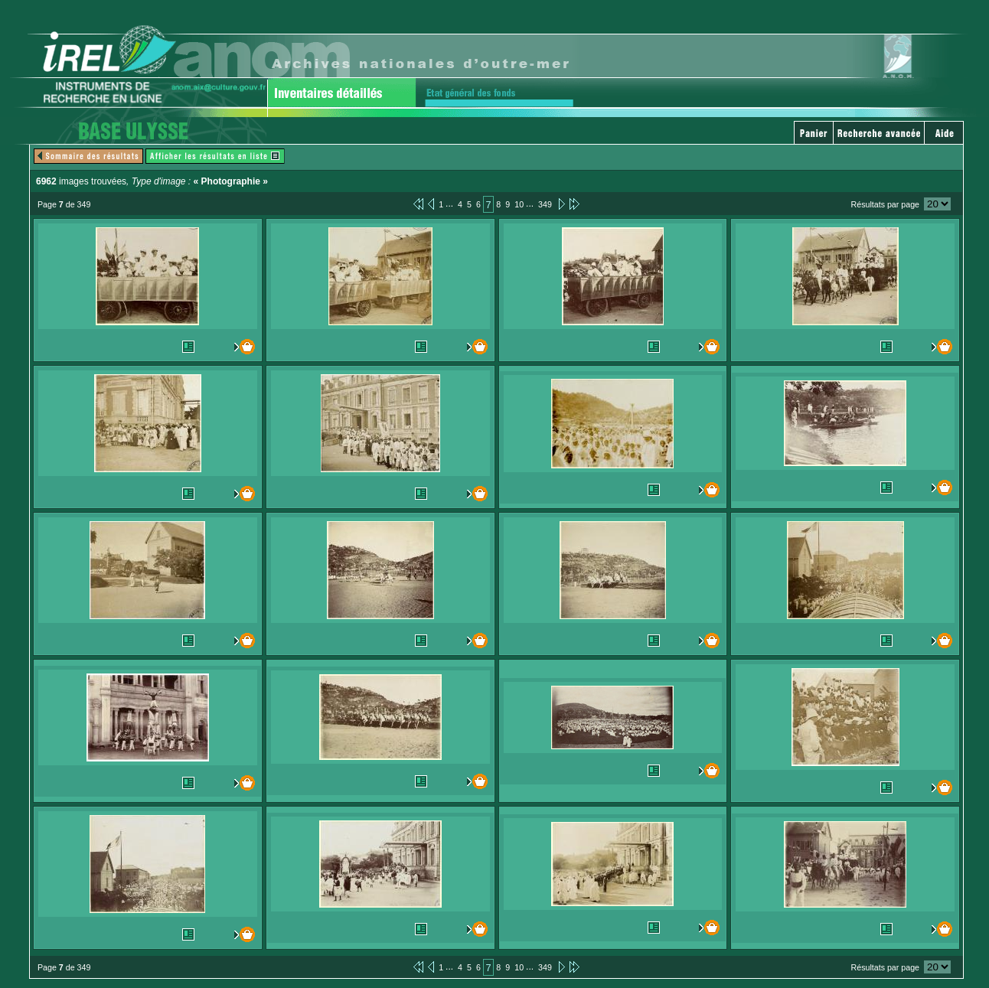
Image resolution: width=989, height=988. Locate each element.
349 (545, 204)
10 (519, 204)
